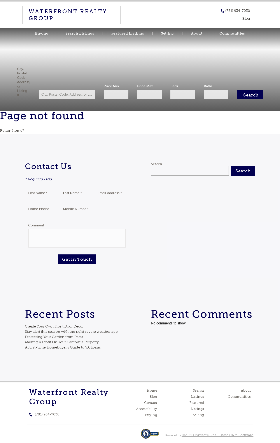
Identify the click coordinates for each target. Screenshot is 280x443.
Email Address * (110, 193)
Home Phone (38, 209)
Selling (167, 33)
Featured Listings (127, 33)
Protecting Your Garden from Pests (54, 337)
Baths (205, 86)
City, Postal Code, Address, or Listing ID (27, 82)
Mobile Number (75, 209)
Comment (36, 225)
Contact (150, 403)
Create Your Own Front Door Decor (54, 326)
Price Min (112, 86)
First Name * (38, 193)
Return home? (12, 130)
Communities (232, 33)
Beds (173, 86)
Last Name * (72, 193)
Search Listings (79, 33)
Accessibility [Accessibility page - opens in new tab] (146, 409)
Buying (42, 33)
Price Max (145, 86)
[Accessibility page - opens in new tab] (149, 436)
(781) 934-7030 (237, 10)
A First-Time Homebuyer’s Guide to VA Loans (63, 347)
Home (152, 390)
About (197, 33)
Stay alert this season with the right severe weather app (71, 331)
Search (156, 164)
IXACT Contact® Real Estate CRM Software (217, 435)
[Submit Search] (246, 94)
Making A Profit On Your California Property (62, 342)
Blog (153, 397)
